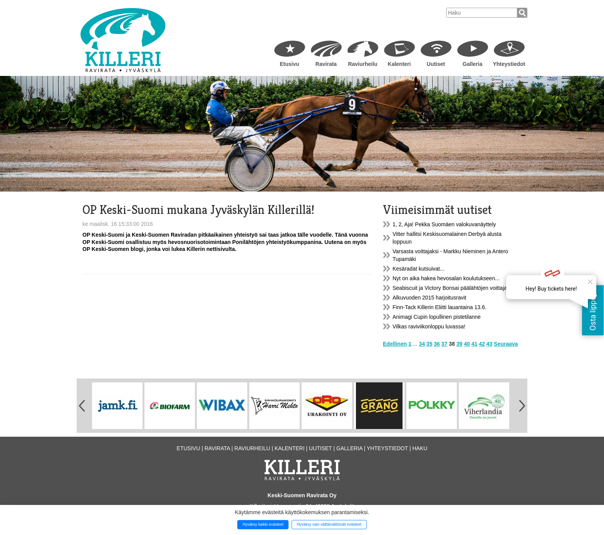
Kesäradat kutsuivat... (419, 269)
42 (482, 344)
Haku (419, 448)
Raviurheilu (362, 64)
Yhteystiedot (509, 64)
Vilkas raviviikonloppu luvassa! (429, 326)
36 (437, 344)
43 (490, 344)
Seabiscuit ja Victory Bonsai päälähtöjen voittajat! (451, 288)
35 (429, 344)
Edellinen (395, 344)
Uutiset (436, 64)
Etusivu (289, 64)
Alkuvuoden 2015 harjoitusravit (429, 297)
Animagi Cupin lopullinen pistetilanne (437, 317)
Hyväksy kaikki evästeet (263, 524)
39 (459, 344)
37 (444, 344)
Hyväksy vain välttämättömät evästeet (329, 524)
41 (474, 344)
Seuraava (506, 344)
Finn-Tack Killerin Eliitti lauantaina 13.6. (440, 307)
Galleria (472, 64)
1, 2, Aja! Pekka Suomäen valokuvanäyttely (444, 224)
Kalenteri (399, 64)
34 (422, 344)
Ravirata (326, 64)
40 (467, 344)
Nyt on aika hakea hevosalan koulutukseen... (446, 278)
